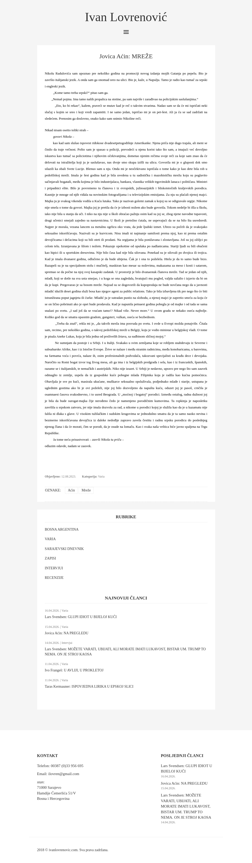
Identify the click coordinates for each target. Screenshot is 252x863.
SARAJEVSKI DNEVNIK (64, 549)
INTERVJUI (54, 568)
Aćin (71, 490)
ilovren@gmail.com (63, 774)
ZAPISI (50, 558)
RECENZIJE (54, 578)
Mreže (86, 490)
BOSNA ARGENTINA (62, 529)
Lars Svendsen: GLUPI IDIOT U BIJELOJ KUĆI (81, 617)
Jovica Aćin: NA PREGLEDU (66, 633)
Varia (101, 476)
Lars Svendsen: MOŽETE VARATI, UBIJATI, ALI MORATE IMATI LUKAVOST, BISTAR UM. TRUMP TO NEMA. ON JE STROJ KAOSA (186, 806)
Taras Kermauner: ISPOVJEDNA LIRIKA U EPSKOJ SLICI (89, 686)
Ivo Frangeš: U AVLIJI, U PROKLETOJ (74, 670)
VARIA (50, 539)
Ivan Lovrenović (126, 17)
